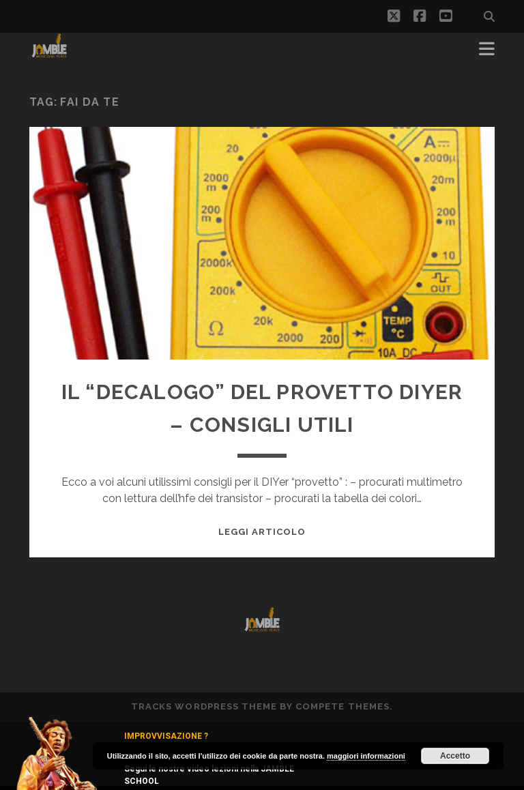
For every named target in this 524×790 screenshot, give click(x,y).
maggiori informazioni (366, 756)
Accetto (455, 756)
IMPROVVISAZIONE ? (166, 736)
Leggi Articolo (262, 532)
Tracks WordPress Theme (204, 706)
